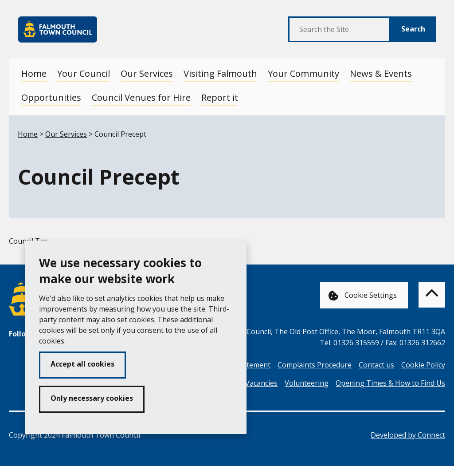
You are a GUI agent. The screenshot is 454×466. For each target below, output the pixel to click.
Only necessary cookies (92, 398)
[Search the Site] (339, 29)
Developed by (408, 435)
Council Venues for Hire (141, 97)
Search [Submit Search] (413, 29)
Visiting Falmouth (220, 73)
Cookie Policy (423, 365)
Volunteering (307, 383)
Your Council (83, 73)
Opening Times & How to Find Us (390, 383)
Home (34, 73)
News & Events (381, 73)
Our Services (147, 73)
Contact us (376, 365)
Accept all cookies (82, 364)
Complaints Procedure (315, 365)
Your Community (303, 73)
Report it (219, 97)
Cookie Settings (362, 295)
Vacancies (261, 383)
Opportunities (51, 97)
